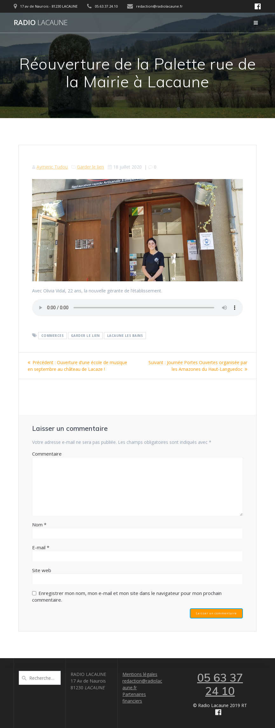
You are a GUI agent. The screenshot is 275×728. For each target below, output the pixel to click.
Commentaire (47, 454)
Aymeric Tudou (52, 167)
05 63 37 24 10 (220, 684)
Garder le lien (90, 167)
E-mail (40, 547)
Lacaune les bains (125, 335)
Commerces (52, 335)
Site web (41, 570)
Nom (39, 524)
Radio (41, 22)
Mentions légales (139, 674)
